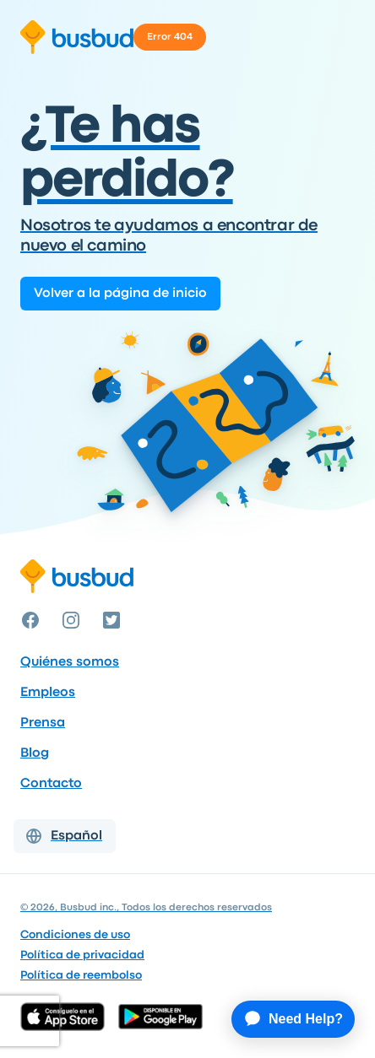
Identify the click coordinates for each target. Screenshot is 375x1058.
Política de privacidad (82, 955)
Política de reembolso (81, 975)
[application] (284, 1019)
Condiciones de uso (75, 935)
